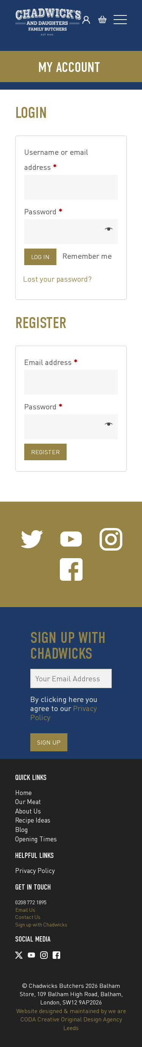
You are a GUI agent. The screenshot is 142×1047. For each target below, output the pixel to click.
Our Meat (28, 802)
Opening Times (36, 839)
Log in (40, 257)
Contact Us (28, 917)
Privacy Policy (35, 871)
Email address (65, 361)
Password (58, 210)
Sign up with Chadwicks (41, 924)
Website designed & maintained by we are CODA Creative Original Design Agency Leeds (71, 1019)
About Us (28, 811)
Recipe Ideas (32, 820)
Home (23, 793)
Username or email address (56, 159)
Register (45, 452)
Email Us (25, 910)
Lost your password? (57, 279)
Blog (21, 829)
